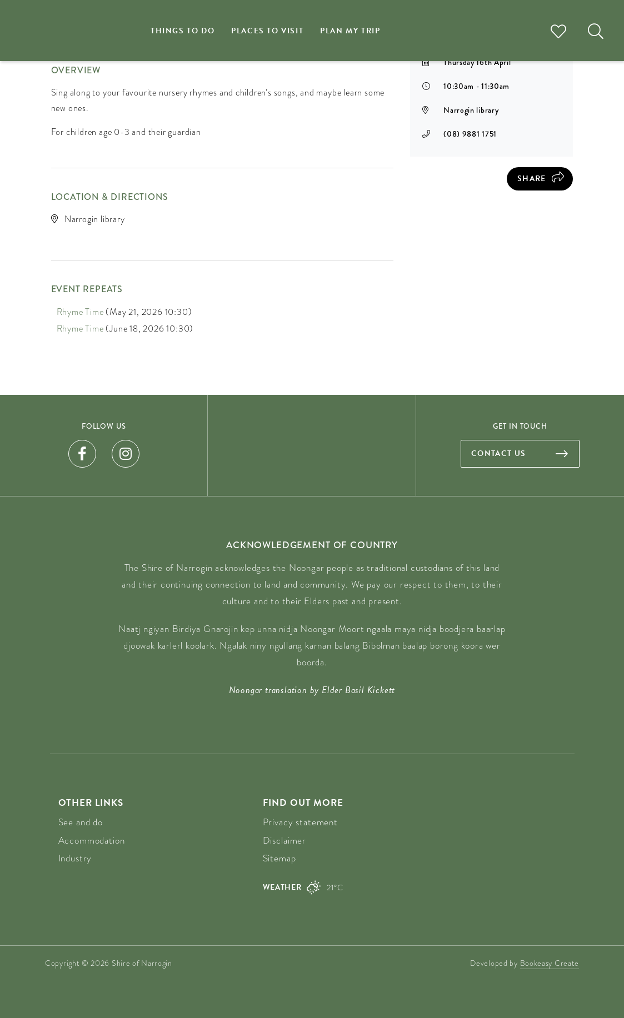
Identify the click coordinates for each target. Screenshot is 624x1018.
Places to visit (267, 31)
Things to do (182, 31)
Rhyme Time (80, 311)
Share (531, 178)
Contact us (498, 453)
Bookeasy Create (550, 963)
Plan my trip (350, 31)
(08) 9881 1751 (470, 133)
